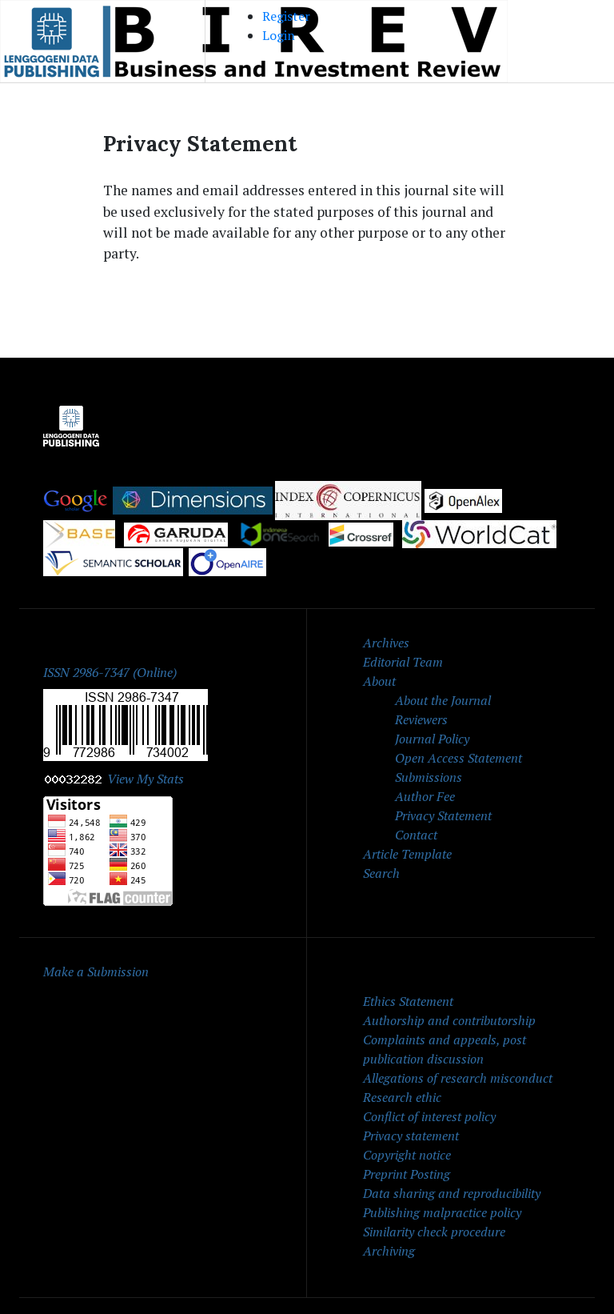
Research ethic (402, 1097)
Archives (386, 642)
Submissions (428, 777)
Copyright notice (407, 1155)
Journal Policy (432, 738)
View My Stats (145, 778)
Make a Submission (96, 971)
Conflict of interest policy (429, 1116)
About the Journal (443, 700)
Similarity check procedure (434, 1231)
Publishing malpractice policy (442, 1212)
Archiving (389, 1251)
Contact (416, 834)
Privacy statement (411, 1135)
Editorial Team (403, 662)
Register (286, 16)
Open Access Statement (458, 758)
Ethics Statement (408, 1001)
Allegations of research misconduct (457, 1078)
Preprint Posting (406, 1174)
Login (278, 35)
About (379, 681)
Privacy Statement (443, 815)
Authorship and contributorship (449, 1020)
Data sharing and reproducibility (451, 1193)
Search (381, 873)
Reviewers (421, 719)
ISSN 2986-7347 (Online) (110, 672)
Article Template (407, 854)
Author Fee (425, 796)
